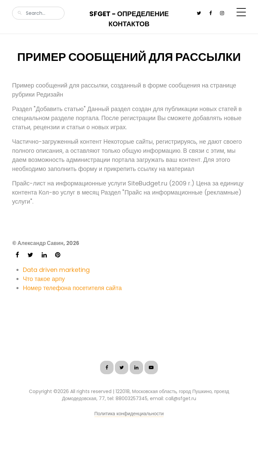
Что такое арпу (44, 279)
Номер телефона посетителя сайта (72, 288)
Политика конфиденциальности (129, 413)
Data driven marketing (56, 270)
